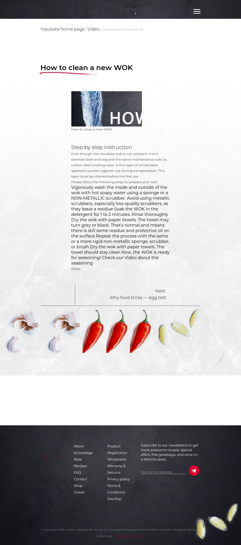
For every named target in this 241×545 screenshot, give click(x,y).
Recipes (80, 466)
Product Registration (117, 449)
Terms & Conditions (116, 489)
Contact (80, 479)
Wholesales (116, 459)
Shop (78, 486)
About (79, 446)
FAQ (77, 472)
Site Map (114, 499)
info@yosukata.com (129, 536)
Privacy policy (118, 479)
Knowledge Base (83, 456)
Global (79, 492)
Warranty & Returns (116, 469)
